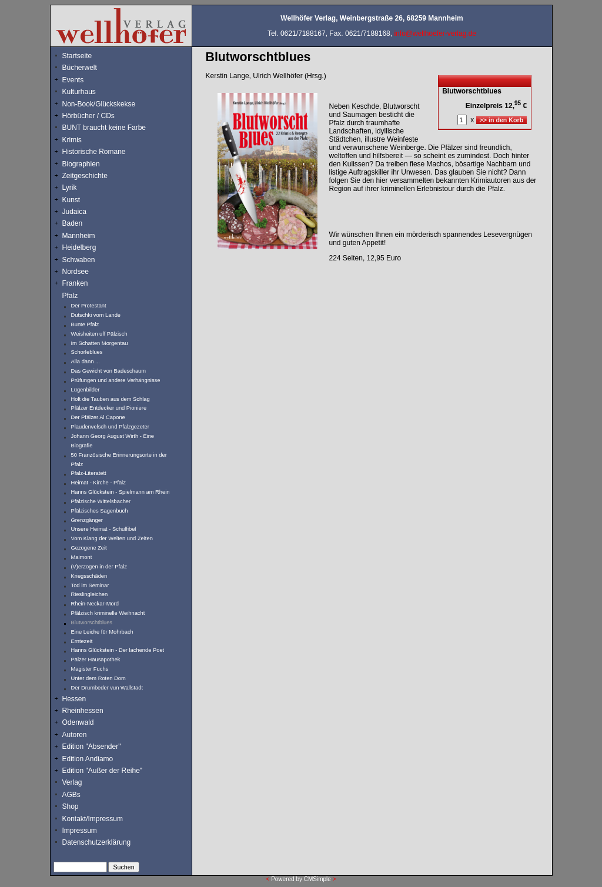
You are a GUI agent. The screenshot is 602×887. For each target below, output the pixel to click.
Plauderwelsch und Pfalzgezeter (110, 427)
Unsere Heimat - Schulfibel (103, 529)
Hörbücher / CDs (88, 116)
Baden (72, 223)
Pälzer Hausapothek (96, 659)
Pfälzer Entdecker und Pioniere (109, 408)
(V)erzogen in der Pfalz (99, 567)
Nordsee (75, 271)
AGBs (71, 795)
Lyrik (69, 187)
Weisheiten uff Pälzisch (99, 334)
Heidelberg (79, 247)
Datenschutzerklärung (96, 842)
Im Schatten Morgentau (99, 343)
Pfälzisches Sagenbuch (99, 511)
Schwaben (78, 260)
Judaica (74, 211)
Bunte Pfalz (85, 324)
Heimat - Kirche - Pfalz (98, 483)
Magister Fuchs (90, 669)
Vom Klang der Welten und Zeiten (112, 538)
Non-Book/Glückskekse (100, 104)
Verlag (72, 782)
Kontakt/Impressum (92, 819)
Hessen (74, 699)
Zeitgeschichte (85, 176)
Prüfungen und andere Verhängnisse (115, 380)
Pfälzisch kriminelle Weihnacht (108, 613)
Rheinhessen (82, 711)
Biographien (81, 164)
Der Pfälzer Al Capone (98, 417)
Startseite (77, 56)
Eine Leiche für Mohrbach (102, 632)
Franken (75, 283)
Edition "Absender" (91, 746)
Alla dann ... (85, 361)
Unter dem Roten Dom (98, 678)
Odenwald (78, 722)
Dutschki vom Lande (96, 315)
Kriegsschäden (89, 576)
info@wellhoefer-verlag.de (435, 33)
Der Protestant (88, 306)
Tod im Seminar (90, 585)
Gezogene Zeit (89, 548)
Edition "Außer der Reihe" (102, 770)
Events (85, 80)
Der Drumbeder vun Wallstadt (107, 688)
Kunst (71, 200)
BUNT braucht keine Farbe (104, 127)
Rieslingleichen (89, 594)
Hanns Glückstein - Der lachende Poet (118, 650)
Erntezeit (82, 641)
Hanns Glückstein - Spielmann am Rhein (120, 492)
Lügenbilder (85, 390)
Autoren (74, 735)
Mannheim (78, 236)
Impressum (79, 830)
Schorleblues (87, 352)
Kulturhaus (87, 92)
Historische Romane (94, 152)
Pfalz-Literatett (88, 473)
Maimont (81, 557)
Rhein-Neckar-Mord (95, 604)
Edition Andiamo (87, 759)
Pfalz (70, 296)
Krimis (72, 140)
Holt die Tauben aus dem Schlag (110, 399)
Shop (70, 806)
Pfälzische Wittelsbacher (101, 501)
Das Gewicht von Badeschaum (108, 371)
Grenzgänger (87, 520)
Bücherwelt (79, 67)
